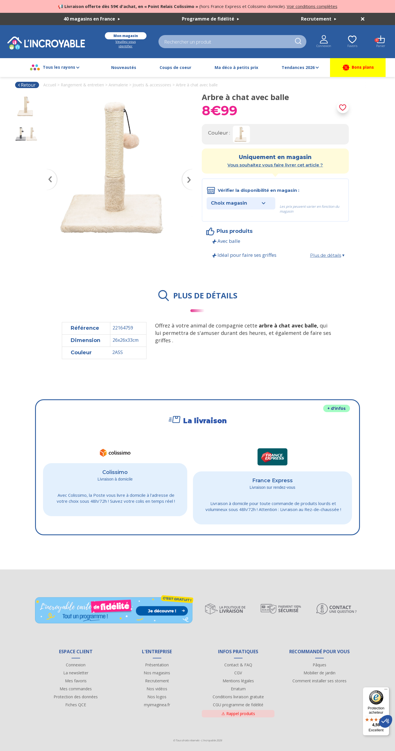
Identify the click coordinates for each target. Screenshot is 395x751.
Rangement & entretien (82, 84)
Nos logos (156, 696)
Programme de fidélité (210, 19)
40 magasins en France (92, 19)
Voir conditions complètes (312, 6)
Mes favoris (76, 680)
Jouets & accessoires (152, 84)
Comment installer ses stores (319, 680)
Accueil (49, 84)
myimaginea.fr (157, 704)
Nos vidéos (156, 688)
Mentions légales (238, 680)
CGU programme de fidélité (238, 704)
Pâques (319, 664)
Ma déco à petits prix (236, 67)
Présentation (157, 664)
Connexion (75, 664)
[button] (385, 721)
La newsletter (75, 672)
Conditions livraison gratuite (238, 696)
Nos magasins (157, 672)
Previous (49, 171)
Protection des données (76, 696)
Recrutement (318, 19)
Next (190, 171)
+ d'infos (336, 408)
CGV (238, 672)
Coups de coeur (175, 67)
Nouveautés (123, 67)
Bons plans (358, 67)
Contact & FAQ (238, 664)
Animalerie (118, 84)
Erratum (238, 688)
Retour (27, 85)
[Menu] (385, 690)
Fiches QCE (75, 704)
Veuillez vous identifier (125, 43)
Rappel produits (238, 713)
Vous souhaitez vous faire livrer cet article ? (275, 165)
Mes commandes (76, 688)
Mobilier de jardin (319, 672)
